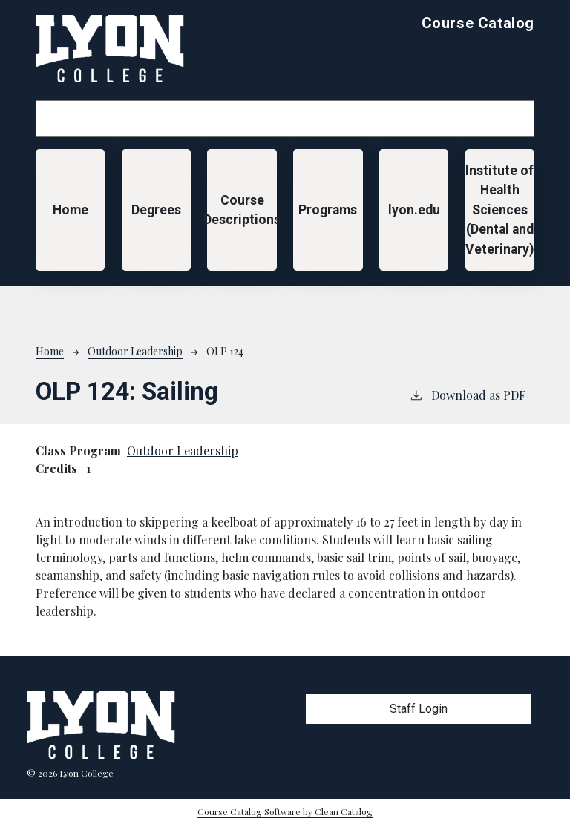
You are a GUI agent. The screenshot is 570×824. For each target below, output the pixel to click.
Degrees (156, 209)
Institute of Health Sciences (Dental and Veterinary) (499, 210)
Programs (327, 209)
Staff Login (419, 709)
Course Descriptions (241, 210)
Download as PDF (467, 394)
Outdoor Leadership (135, 351)
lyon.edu (414, 209)
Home (70, 209)
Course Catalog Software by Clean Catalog (285, 811)
